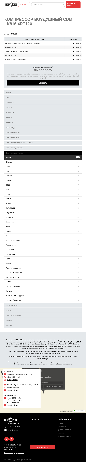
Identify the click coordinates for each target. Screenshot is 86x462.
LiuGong (9, 176)
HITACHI (9, 107)
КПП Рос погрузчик (13, 240)
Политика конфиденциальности (14, 453)
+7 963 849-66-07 (13, 387)
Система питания (12, 277)
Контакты (61, 433)
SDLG (8, 185)
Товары (8, 92)
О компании (62, 427)
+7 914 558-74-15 (13, 377)
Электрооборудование (14, 300)
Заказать (43, 83)
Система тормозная (13, 286)
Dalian (8, 167)
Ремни (8, 263)
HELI (8, 171)
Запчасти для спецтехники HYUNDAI (19, 143)
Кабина (8, 226)
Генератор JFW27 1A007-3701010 (16, 59)
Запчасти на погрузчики (14, 153)
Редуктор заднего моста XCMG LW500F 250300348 (22, 43)
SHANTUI (9, 117)
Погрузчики (10, 249)
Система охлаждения (14, 272)
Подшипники (10, 254)
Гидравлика (10, 213)
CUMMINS (10, 102)
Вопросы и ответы (64, 436)
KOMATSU (10, 112)
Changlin (9, 162)
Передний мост (11, 245)
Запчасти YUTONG (13, 138)
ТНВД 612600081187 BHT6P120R (16, 51)
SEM (7, 190)
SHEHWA (9, 122)
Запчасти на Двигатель (14, 148)
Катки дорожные (12, 305)
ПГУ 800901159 (10, 55)
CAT (7, 97)
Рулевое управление (13, 268)
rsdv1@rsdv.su (12, 380)
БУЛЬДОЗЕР (10, 208)
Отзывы (60, 423)
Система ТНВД (11, 282)
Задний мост (10, 222)
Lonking (9, 180)
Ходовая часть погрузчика (15, 296)
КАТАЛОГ (25, 5)
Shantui (8, 194)
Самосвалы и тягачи (13, 315)
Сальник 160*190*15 (12, 47)
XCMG (8, 199)
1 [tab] (43, 31)
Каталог (35, 419)
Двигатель (9, 217)
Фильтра (9, 291)
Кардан (8, 231)
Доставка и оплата (64, 430)
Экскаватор (10, 325)
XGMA (8, 203)
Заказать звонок (42, 447)
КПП (7, 236)
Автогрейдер (10, 128)
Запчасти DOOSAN (13, 133)
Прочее (8, 259)
